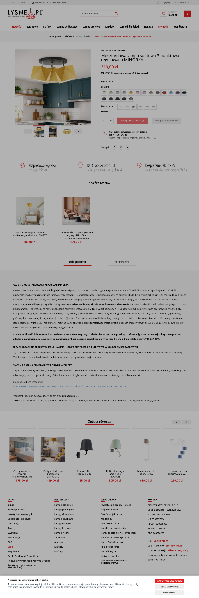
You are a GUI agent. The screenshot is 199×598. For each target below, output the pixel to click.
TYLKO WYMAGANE (169, 587)
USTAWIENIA (169, 592)
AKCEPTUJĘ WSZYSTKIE (169, 581)
